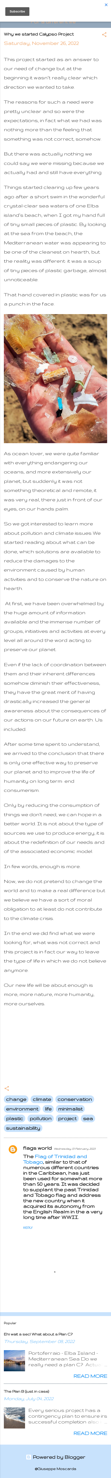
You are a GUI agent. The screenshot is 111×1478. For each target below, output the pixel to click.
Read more (90, 1376)
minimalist (70, 1109)
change (16, 1099)
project (67, 1118)
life (48, 1109)
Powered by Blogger (55, 1457)
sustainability (23, 1128)
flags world (37, 1148)
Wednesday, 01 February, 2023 (74, 1148)
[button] (104, 35)
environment (22, 1109)
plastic (14, 1118)
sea (88, 1118)
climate (42, 1099)
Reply (28, 1227)
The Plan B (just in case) (26, 1391)
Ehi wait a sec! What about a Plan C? (38, 1334)
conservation (75, 1099)
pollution (41, 1118)
